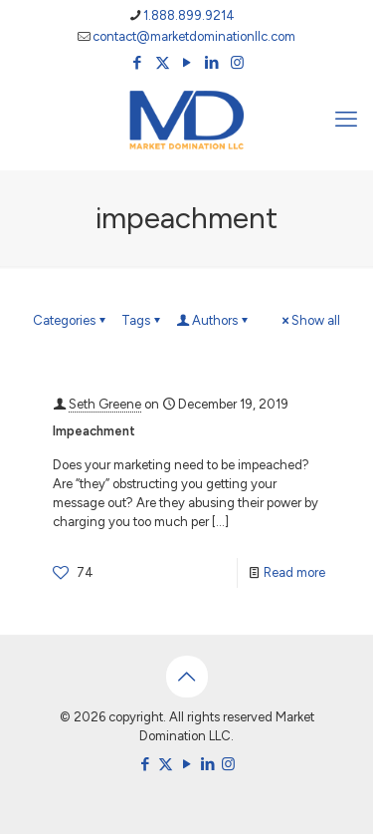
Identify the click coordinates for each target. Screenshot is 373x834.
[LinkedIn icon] (212, 63)
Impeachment (94, 430)
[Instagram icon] (237, 63)
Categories (70, 320)
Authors (213, 320)
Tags (142, 320)
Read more (294, 572)
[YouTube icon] (187, 63)
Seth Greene (105, 404)
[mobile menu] (346, 120)
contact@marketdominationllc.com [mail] (194, 36)
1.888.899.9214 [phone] (189, 15)
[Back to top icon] (187, 676)
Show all (309, 320)
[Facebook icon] (137, 63)
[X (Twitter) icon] (162, 63)
